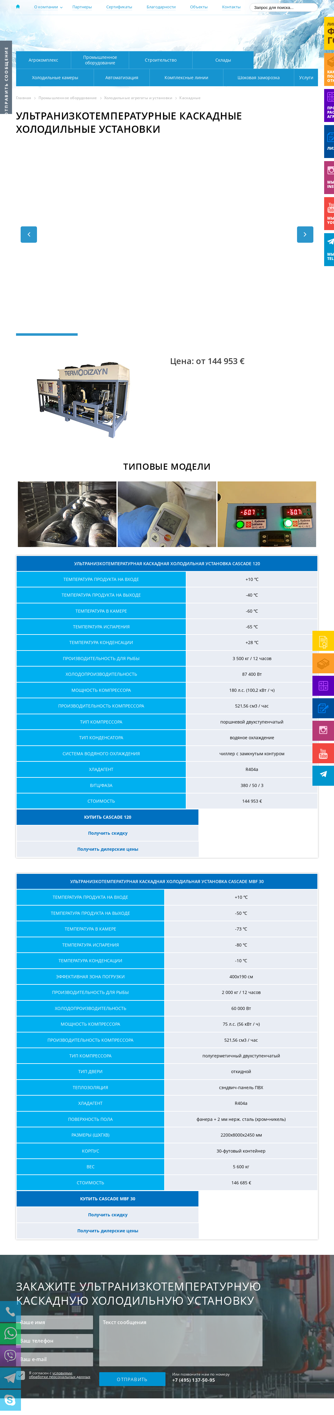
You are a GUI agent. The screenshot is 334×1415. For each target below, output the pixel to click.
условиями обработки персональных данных (59, 1310)
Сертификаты (119, 7)
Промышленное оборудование (100, 60)
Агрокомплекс (43, 60)
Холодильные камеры (286, 60)
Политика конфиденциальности (46, 1383)
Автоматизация (53, 77)
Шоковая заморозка (238, 77)
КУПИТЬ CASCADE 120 (66, 817)
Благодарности (161, 7)
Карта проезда (136, 44)
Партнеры (82, 7)
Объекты (199, 7)
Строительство (161, 60)
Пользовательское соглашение (46, 1390)
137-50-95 (268, 26)
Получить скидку (167, 817)
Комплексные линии (140, 77)
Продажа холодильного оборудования (53, 1376)
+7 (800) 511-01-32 (268, 34)
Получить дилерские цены (267, 817)
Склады (223, 60)
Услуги (302, 77)
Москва (124, 25)
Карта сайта (161, 1381)
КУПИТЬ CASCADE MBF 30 (66, 1167)
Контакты (231, 7)
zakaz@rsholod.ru (278, 43)
